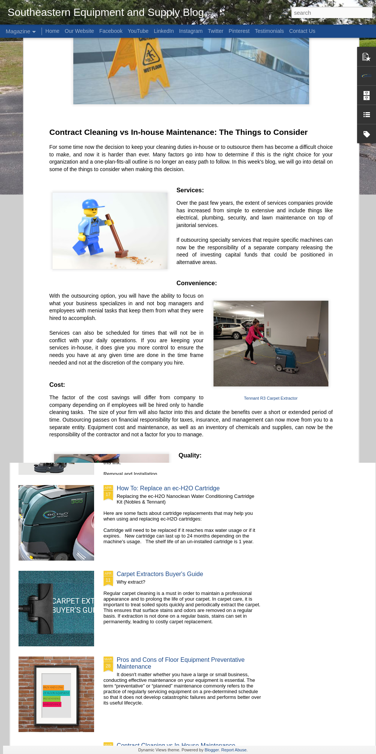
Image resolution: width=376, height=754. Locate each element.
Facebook (110, 31)
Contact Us (302, 31)
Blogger (212, 750)
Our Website (79, 31)
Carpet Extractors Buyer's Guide (160, 574)
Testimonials (269, 31)
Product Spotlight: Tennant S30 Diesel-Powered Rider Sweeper (148, 263)
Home (52, 31)
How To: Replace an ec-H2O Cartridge (168, 488)
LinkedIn (164, 31)
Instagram (191, 31)
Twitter (215, 31)
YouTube (138, 31)
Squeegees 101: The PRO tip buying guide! (239, 256)
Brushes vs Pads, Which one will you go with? (61, 260)
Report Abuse (234, 750)
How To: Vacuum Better (148, 317)
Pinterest (239, 31)
